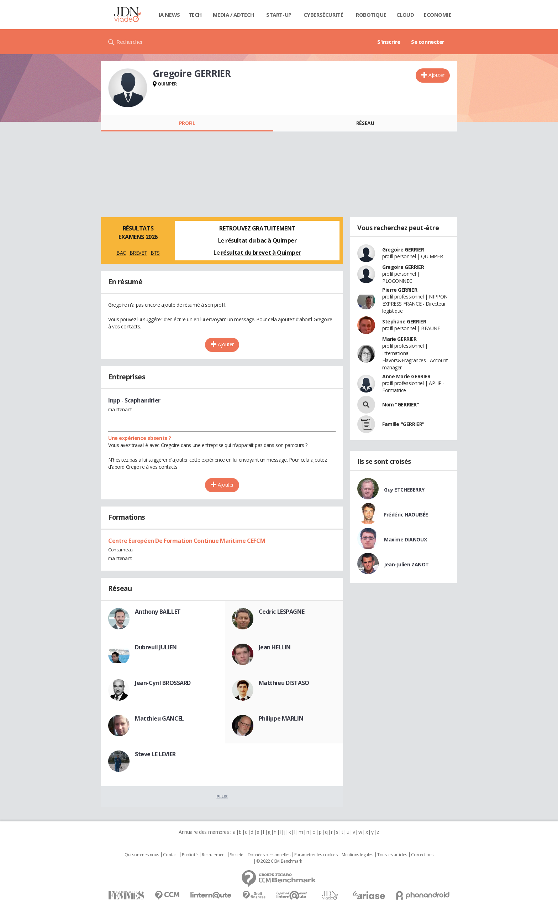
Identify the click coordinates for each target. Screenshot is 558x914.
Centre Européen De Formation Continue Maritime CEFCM (186, 541)
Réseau (365, 123)
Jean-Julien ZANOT (406, 564)
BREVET (138, 252)
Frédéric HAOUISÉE (406, 514)
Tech (195, 14)
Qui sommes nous (142, 854)
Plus (221, 796)
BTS (155, 252)
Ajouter (436, 75)
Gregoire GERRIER (403, 249)
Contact (170, 854)
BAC (121, 252)
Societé (236, 854)
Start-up (278, 14)
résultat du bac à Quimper (261, 240)
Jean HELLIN (275, 647)
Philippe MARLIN (281, 718)
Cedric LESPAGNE (282, 612)
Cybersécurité (323, 14)
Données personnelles (269, 854)
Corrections (422, 854)
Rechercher (129, 41)
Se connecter (427, 41)
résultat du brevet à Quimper (261, 252)
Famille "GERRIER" (403, 424)
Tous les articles (392, 854)
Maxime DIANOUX (405, 539)
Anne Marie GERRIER (406, 376)
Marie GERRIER (399, 339)
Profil (187, 123)
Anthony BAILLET (158, 612)
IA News (169, 14)
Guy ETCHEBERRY (404, 489)
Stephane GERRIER (404, 321)
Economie (438, 14)
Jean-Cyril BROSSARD (163, 683)
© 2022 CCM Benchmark (279, 861)
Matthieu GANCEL (159, 718)
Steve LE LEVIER (155, 754)
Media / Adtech (233, 14)
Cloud (405, 14)
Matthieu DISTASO (284, 683)
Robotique (371, 14)
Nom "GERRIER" (400, 404)
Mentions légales (357, 854)
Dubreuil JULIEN (156, 647)
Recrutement (214, 854)
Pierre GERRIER (399, 289)
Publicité (190, 854)
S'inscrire (388, 41)
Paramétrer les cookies (316, 854)
